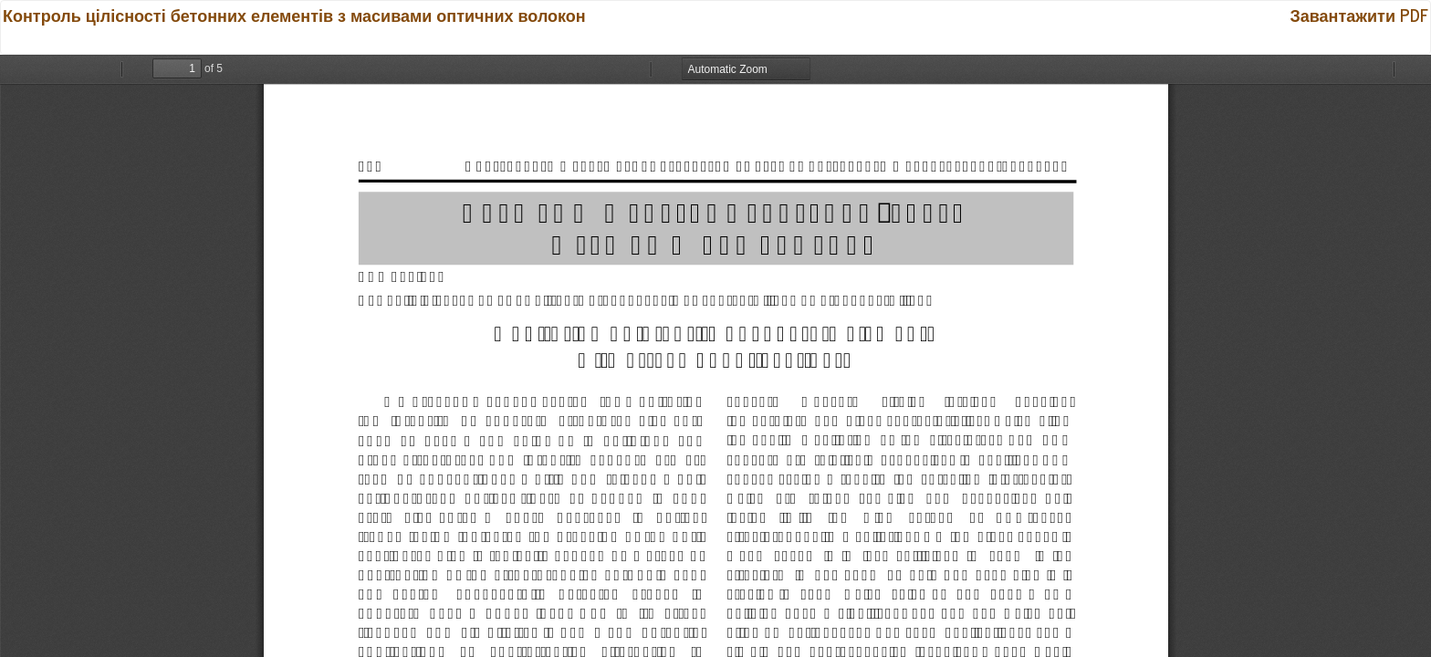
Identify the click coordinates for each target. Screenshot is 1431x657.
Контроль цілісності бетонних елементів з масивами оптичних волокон (294, 14)
